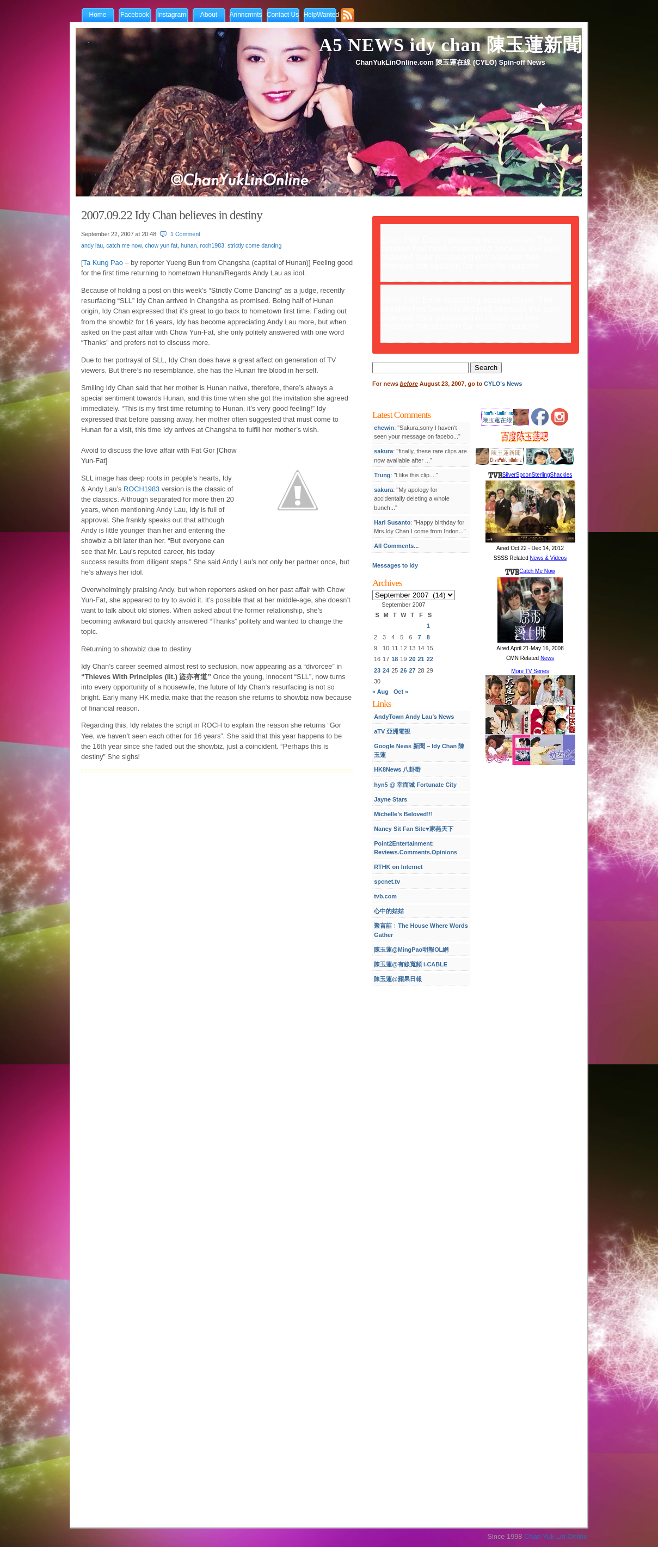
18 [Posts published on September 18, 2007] (394, 659)
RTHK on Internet (398, 867)
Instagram (171, 15)
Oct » (400, 691)
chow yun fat (161, 245)
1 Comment (185, 234)
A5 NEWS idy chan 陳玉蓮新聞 (450, 45)
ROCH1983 (141, 489)
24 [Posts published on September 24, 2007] (386, 670)
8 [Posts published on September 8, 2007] (428, 637)
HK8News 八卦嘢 (397, 769)
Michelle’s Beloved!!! (403, 814)
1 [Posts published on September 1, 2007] (428, 626)
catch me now (124, 245)
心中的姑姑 (389, 911)
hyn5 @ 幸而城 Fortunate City (415, 784)
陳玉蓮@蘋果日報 (398, 979)
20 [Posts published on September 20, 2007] (412, 659)
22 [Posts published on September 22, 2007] (430, 659)
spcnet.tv (387, 881)
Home (97, 15)
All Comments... (396, 546)
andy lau (92, 245)
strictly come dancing (254, 245)
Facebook (134, 15)
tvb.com (385, 896)
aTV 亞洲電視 (392, 731)
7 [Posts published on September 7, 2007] (419, 637)
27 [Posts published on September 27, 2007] (412, 670)
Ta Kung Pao (103, 262)
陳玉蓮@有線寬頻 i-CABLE (410, 964)
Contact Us (283, 15)
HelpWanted (322, 15)
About (208, 15)
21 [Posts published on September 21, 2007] (421, 659)
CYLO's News (503, 383)
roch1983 (212, 245)
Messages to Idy (395, 565)
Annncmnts (246, 15)
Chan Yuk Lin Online (555, 1536)
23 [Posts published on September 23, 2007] (377, 670)
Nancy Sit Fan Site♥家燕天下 (413, 828)
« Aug (380, 691)
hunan (189, 245)
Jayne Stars (390, 799)
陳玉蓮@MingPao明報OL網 (411, 949)
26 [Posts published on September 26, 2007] (403, 670)
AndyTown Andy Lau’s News (414, 716)
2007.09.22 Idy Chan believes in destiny (171, 215)
